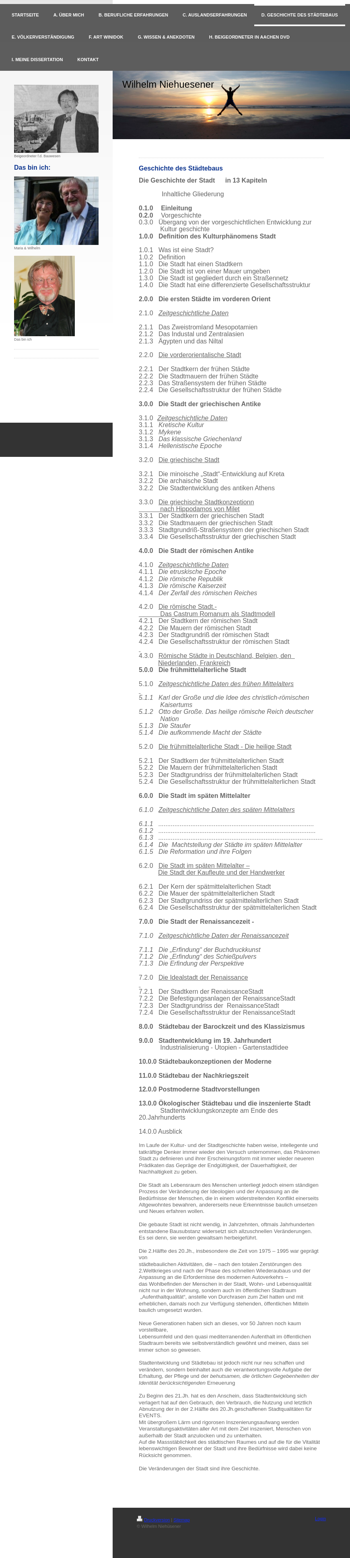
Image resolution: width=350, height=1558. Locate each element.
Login (320, 1518)
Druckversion (153, 1519)
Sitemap (181, 1519)
